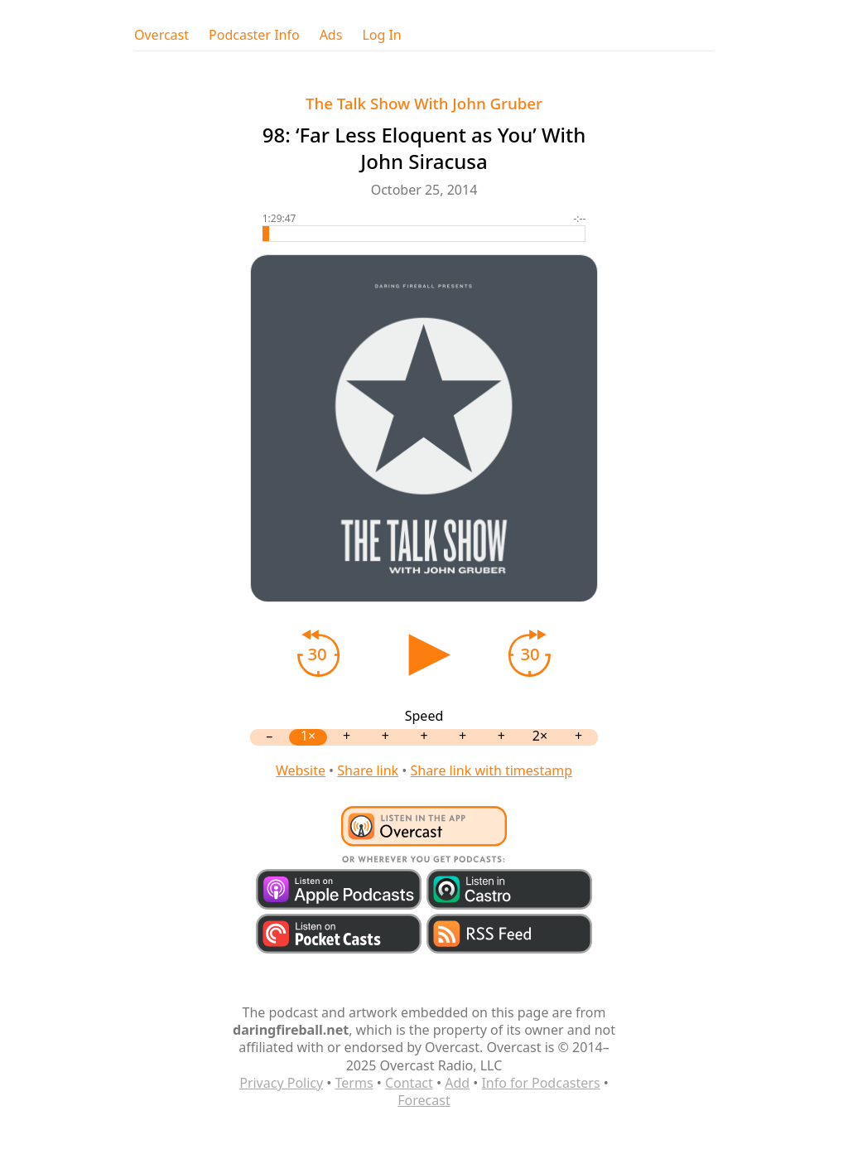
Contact (409, 1083)
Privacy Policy (281, 1083)
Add (457, 1083)
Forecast (424, 1100)
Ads (331, 35)
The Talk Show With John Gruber (424, 103)
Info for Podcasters (540, 1083)
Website (300, 770)
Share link (367, 770)
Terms (354, 1083)
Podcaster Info (254, 35)
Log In (381, 35)
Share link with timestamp (491, 770)
